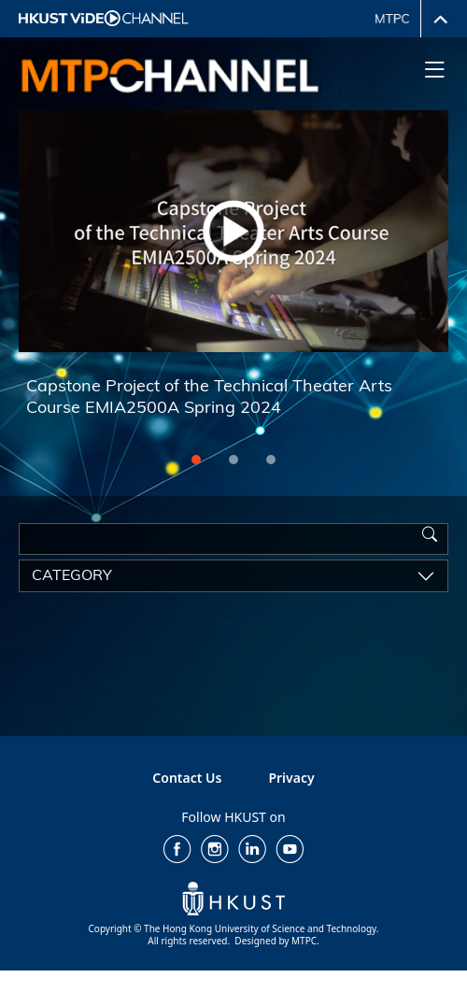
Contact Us (186, 777)
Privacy (291, 777)
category (72, 576)
